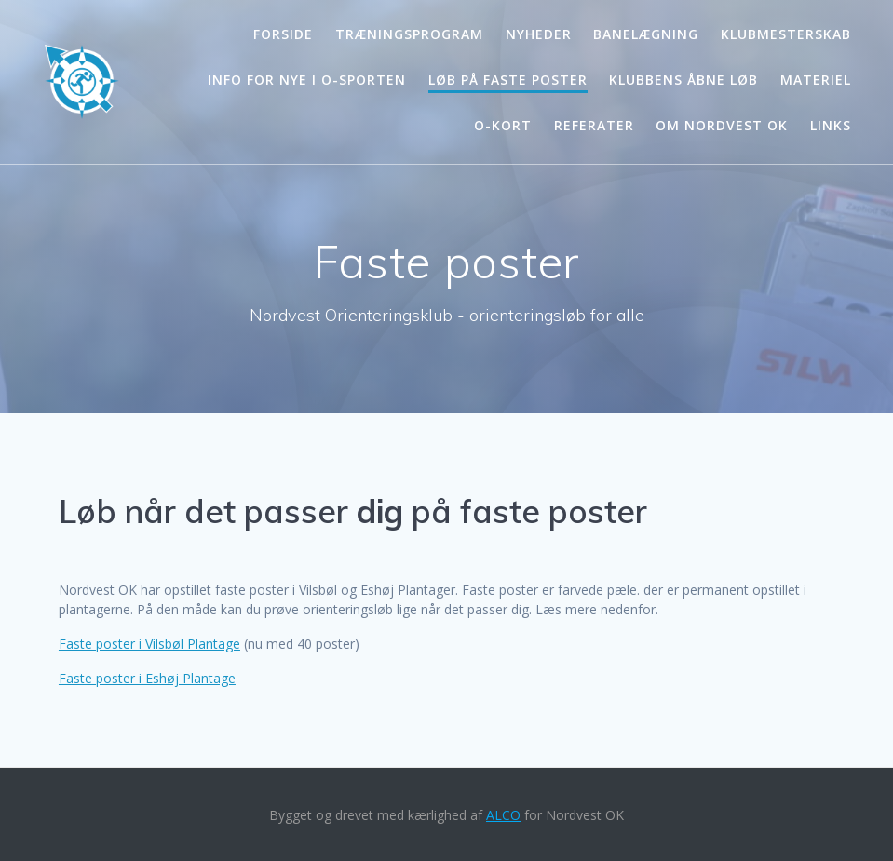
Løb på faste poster (508, 79)
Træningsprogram (409, 34)
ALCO (503, 815)
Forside (283, 34)
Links (830, 125)
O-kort (503, 125)
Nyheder (539, 34)
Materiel (815, 79)
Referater (594, 125)
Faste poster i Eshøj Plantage (147, 678)
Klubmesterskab (786, 34)
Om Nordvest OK (722, 125)
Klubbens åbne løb (683, 79)
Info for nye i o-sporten (307, 79)
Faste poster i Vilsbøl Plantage (149, 643)
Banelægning (645, 34)
